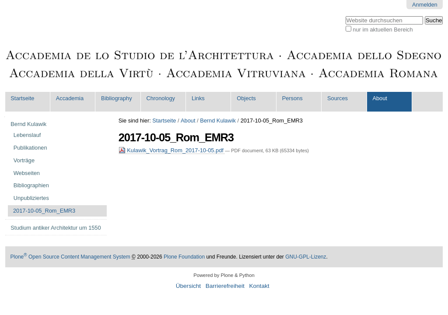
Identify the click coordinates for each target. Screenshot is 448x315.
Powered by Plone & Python (223, 275)
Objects (246, 98)
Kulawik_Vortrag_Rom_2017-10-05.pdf (172, 150)
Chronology (161, 98)
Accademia (70, 98)
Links (198, 98)
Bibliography (116, 98)
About (379, 98)
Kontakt (259, 286)
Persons (292, 98)
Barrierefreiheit (225, 286)
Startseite (22, 98)
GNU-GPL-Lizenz (305, 257)
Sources (337, 98)
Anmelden (425, 4)
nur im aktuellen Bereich (383, 29)
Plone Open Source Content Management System (70, 257)
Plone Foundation (184, 257)
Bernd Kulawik (218, 120)
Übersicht (188, 286)
